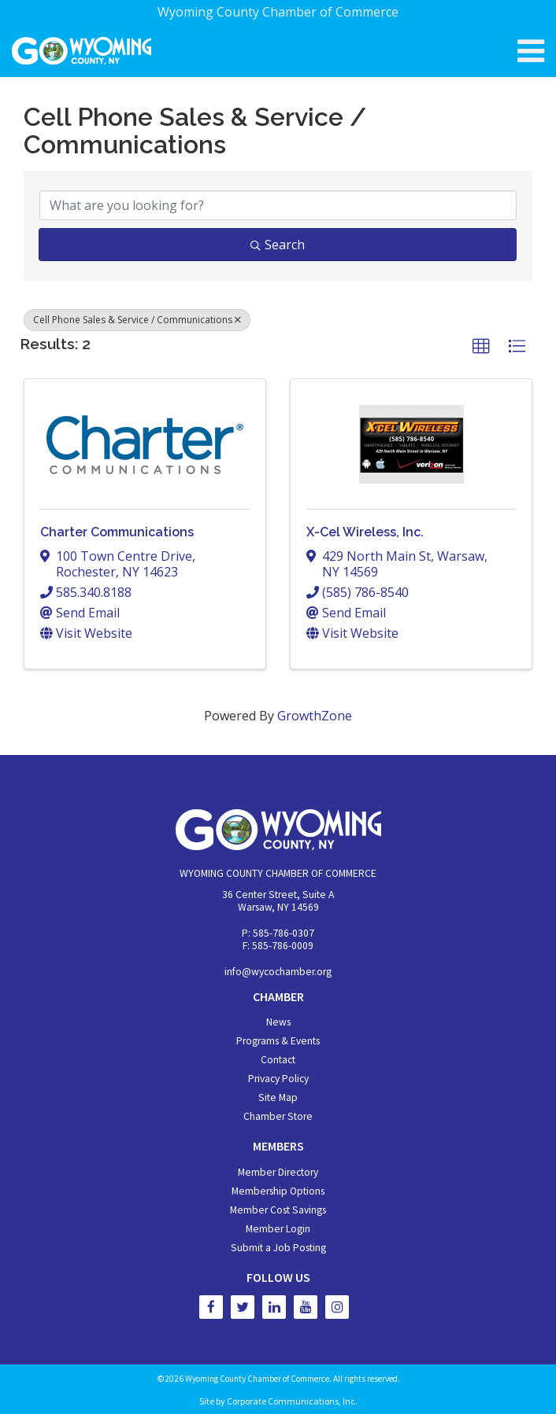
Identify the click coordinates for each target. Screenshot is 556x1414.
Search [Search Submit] (277, 244)
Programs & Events (278, 1041)
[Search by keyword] (278, 205)
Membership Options (278, 1191)
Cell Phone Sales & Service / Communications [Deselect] (137, 319)
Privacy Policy (278, 1078)
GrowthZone (314, 715)
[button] (481, 347)
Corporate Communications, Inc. (292, 1401)
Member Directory (278, 1172)
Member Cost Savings (278, 1210)
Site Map (278, 1097)
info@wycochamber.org (278, 971)
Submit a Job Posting (278, 1247)
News (278, 1022)
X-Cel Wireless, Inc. (365, 532)
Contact (278, 1059)
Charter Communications (117, 532)
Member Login (278, 1228)
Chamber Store (278, 1116)
